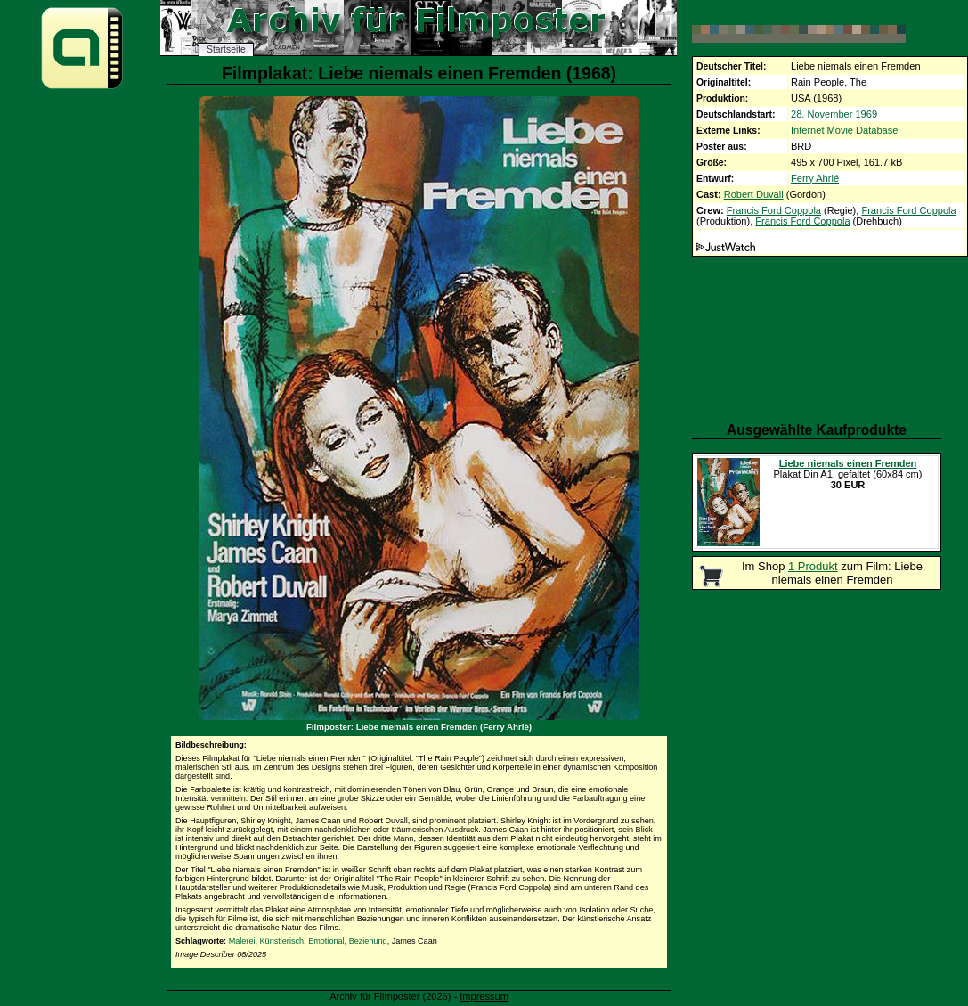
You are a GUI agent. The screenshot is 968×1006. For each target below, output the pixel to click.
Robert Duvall (754, 194)
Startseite (226, 49)
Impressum (484, 996)
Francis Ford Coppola (774, 210)
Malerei (242, 940)
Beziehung (368, 940)
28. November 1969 (834, 114)
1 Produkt (813, 566)
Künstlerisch (282, 940)
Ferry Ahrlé (815, 178)
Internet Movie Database (844, 130)
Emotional (326, 940)
